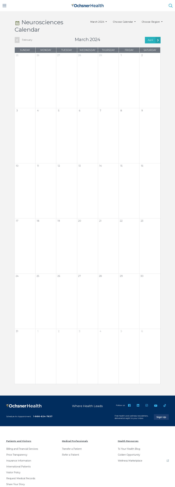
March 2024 (97, 21)
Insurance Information (18, 460)
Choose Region (151, 21)
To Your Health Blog (129, 448)
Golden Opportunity (129, 454)
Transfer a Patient (72, 448)
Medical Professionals (75, 441)
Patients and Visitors (18, 441)
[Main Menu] (4, 6)
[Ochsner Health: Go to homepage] (88, 5)
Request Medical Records (20, 478)
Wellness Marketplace (130, 460)
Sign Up (163, 417)
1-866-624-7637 (42, 416)
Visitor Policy (13, 472)
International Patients (18, 466)
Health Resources (128, 441)
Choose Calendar (123, 21)
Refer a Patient (70, 454)
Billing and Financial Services (22, 448)
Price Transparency (16, 454)
